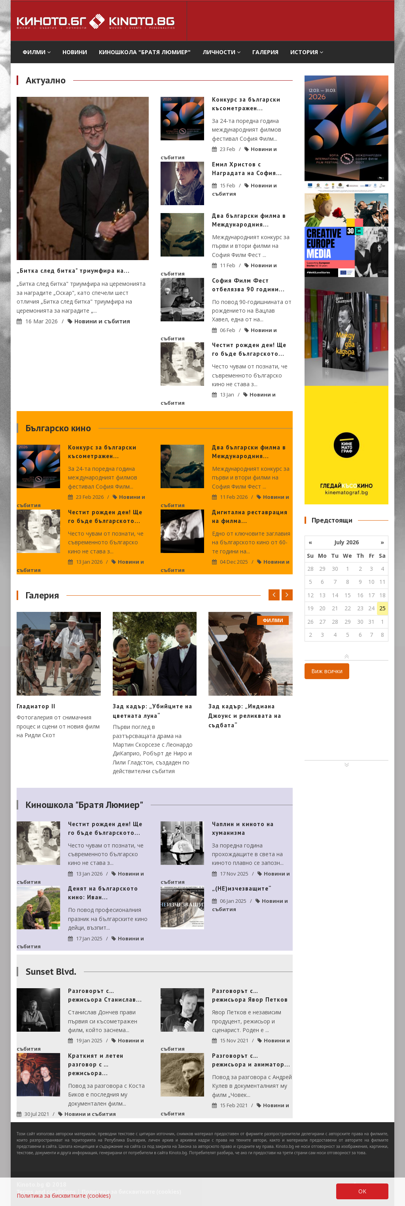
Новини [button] (74, 52)
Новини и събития (102, 321)
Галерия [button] (265, 52)
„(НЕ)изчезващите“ (242, 888)
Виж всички (327, 671)
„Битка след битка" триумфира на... (73, 270)
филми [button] (37, 52)
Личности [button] (221, 52)
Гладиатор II (36, 706)
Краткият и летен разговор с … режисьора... (95, 1064)
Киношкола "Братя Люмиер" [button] (145, 52)
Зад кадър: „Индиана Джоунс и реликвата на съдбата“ (244, 715)
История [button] (306, 52)
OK (362, 1191)
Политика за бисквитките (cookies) (64, 1195)
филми (273, 620)
